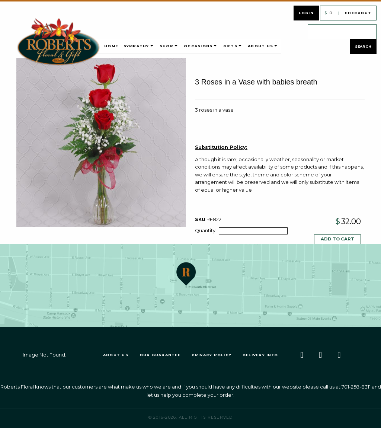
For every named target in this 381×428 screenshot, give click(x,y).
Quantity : (207, 230)
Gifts (230, 46)
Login (306, 13)
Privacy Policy (212, 355)
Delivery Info (260, 355)
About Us (260, 46)
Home (111, 46)
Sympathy (136, 46)
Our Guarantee (160, 355)
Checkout (358, 13)
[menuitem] (72, 46)
